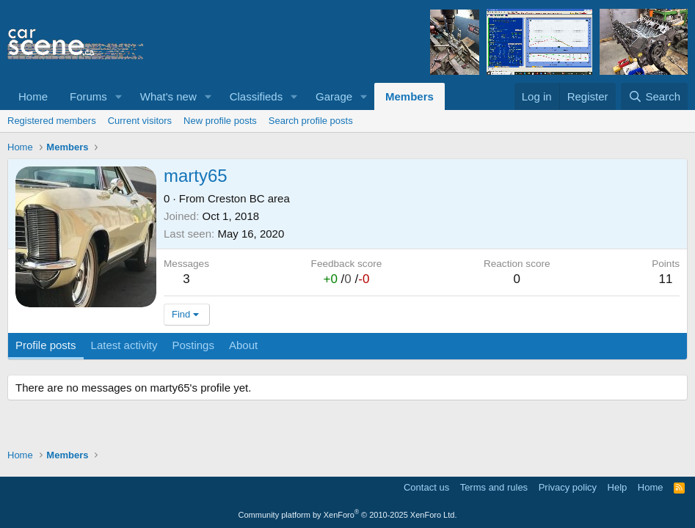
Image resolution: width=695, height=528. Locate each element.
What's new (168, 96)
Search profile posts (311, 120)
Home (33, 96)
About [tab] (243, 345)
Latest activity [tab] (124, 345)
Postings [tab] (193, 345)
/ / (346, 279)
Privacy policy (568, 487)
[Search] (654, 96)
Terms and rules (494, 487)
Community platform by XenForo (348, 514)
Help (617, 487)
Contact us (426, 487)
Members (409, 96)
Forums (88, 96)
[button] (119, 96)
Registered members (51, 120)
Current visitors (140, 120)
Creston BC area (249, 198)
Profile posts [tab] (45, 345)
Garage (334, 96)
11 (666, 279)
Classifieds (256, 96)
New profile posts (220, 120)
